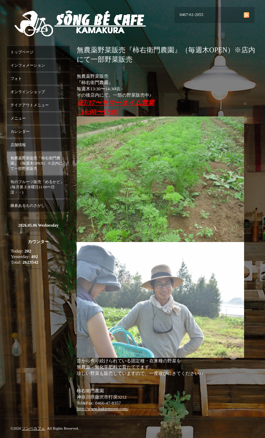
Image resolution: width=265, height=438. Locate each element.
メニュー (18, 118)
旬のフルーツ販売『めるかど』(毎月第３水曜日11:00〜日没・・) (37, 187)
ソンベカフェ (33, 428)
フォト (16, 78)
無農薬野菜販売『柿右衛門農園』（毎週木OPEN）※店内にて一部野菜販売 (36, 163)
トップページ (21, 52)
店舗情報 (18, 145)
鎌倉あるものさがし (27, 205)
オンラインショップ (27, 92)
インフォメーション (27, 65)
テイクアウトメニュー (29, 105)
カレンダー (20, 131)
